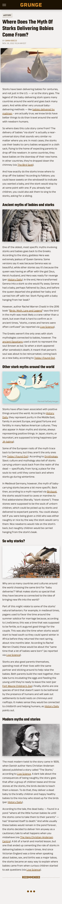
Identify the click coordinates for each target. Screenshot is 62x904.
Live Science (47, 326)
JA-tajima (7, 441)
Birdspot (52, 491)
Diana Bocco (11, 40)
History (7, 15)
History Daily (15, 279)
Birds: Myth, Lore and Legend (25, 310)
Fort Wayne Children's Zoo (17, 685)
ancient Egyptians (12, 341)
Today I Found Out (44, 357)
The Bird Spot (25, 164)
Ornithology (51, 456)
